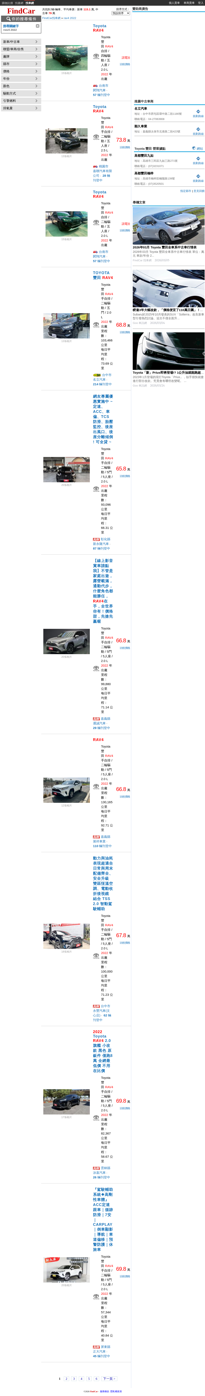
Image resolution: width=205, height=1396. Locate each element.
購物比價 (7, 3)
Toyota (100, 28)
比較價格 (125, 64)
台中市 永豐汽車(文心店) (101, 1010)
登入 (201, 2)
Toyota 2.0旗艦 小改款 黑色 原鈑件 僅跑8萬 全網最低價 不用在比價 (103, 1051)
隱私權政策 (116, 1391)
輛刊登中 (101, 95)
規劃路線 (198, 114)
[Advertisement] (39, 52)
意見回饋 (199, 191)
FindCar (21, 11)
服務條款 (104, 1391)
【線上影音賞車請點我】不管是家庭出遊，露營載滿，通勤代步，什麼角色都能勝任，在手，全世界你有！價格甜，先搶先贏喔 (103, 591)
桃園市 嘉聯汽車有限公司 (102, 170)
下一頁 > (109, 1378)
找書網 (19, 3)
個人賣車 (174, 2)
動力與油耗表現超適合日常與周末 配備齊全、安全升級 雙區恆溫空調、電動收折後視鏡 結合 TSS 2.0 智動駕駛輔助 (103, 883)
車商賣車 (189, 2)
